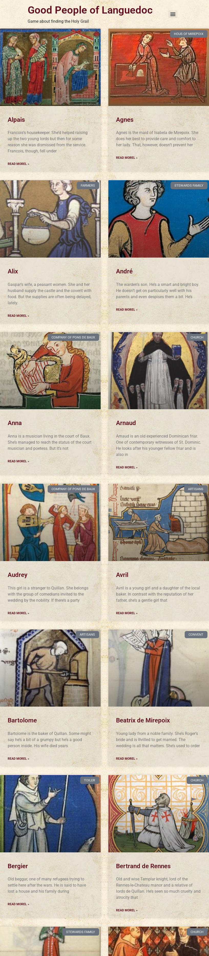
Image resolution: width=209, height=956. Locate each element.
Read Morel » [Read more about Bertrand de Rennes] (127, 910)
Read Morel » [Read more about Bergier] (18, 904)
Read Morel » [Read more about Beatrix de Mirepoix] (127, 758)
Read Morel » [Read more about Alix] (18, 316)
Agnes (124, 119)
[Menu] (172, 14)
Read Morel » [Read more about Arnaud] (127, 467)
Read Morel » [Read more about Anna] (18, 461)
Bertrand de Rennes (143, 866)
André (124, 271)
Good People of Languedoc (90, 10)
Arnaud (126, 423)
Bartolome (22, 720)
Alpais (16, 119)
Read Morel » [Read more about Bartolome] (18, 758)
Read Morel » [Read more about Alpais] (18, 164)
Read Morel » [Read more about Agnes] (127, 158)
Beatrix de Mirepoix (143, 720)
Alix (13, 271)
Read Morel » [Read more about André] (127, 309)
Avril (122, 574)
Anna (15, 423)
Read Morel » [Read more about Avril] (127, 613)
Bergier (18, 866)
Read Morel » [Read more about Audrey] (18, 613)
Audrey (17, 574)
